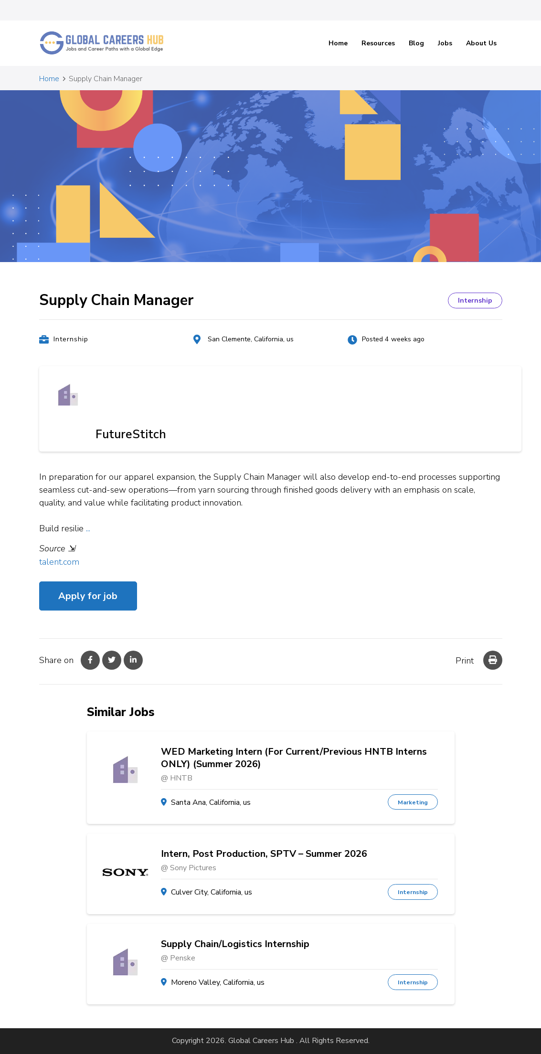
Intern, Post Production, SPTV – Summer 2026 (264, 854)
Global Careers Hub (261, 1040)
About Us (481, 43)
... (88, 528)
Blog (416, 43)
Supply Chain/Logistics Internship (235, 944)
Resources (378, 43)
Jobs (445, 43)
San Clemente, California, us (251, 339)
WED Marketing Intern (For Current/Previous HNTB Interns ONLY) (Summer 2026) (294, 758)
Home (338, 43)
